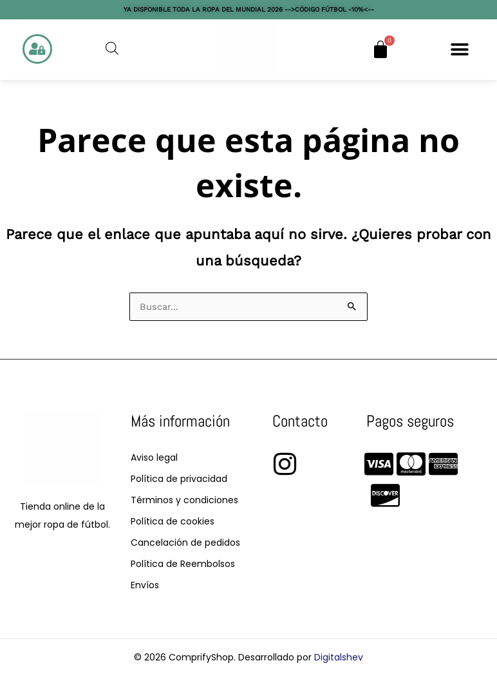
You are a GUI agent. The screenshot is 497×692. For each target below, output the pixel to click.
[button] (459, 49)
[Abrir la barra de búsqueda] (112, 48)
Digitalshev (338, 657)
